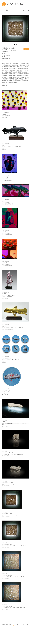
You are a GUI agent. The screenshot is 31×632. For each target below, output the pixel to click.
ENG (24, 10)
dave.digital (15, 625)
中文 (27, 10)
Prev (4, 28)
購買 (26, 49)
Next (27, 28)
